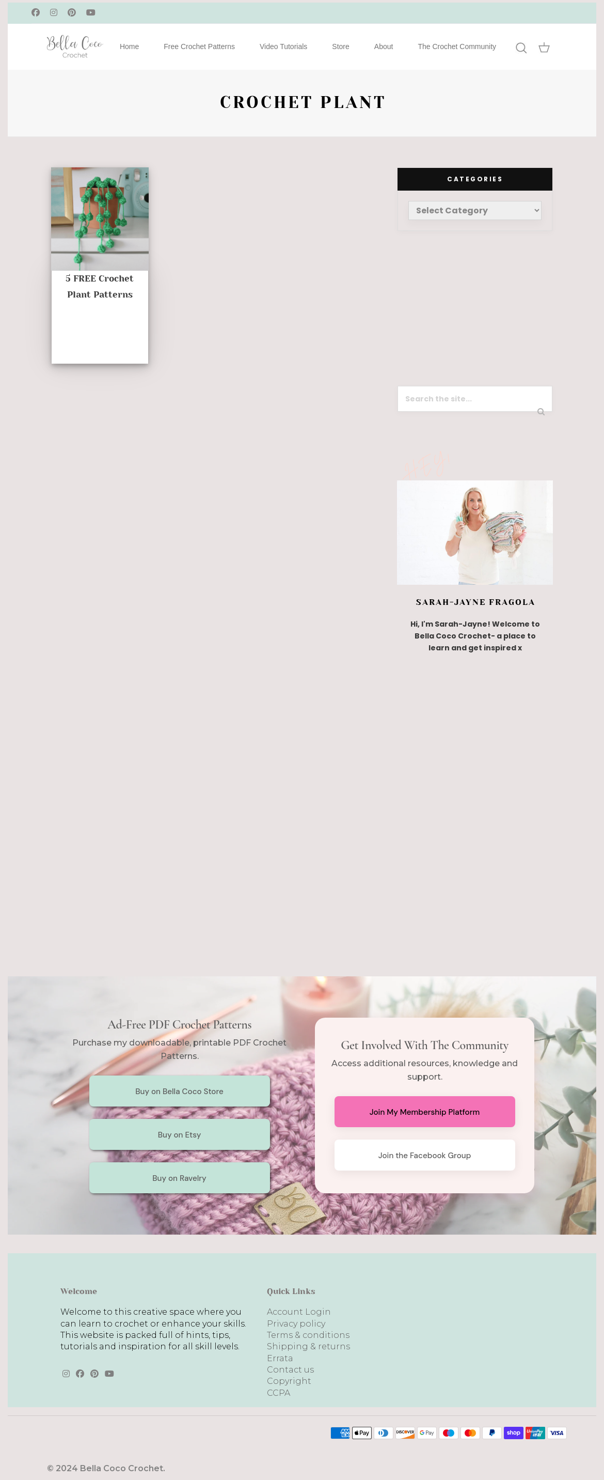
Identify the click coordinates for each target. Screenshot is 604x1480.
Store (340, 46)
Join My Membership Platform (425, 1112)
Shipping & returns (308, 1346)
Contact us (290, 1370)
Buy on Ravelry (179, 1178)
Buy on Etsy (179, 1135)
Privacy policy (296, 1324)
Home (129, 46)
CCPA (278, 1393)
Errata (280, 1358)
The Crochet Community (457, 46)
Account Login (299, 1312)
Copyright (289, 1381)
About (383, 46)
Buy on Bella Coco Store (179, 1091)
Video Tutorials (283, 46)
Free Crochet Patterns (199, 46)
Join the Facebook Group (424, 1155)
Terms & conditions (308, 1335)
